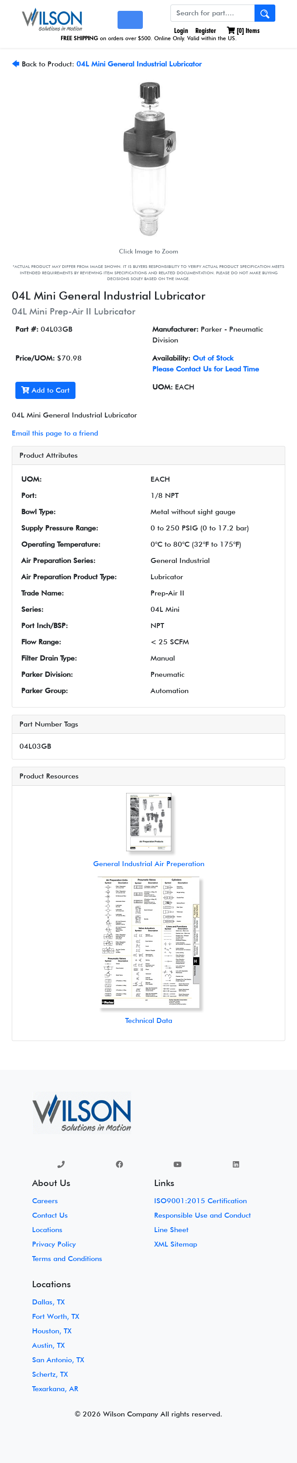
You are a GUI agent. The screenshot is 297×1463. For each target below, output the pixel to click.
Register (205, 30)
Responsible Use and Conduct (202, 1215)
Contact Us (50, 1215)
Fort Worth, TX (55, 1316)
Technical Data (148, 1020)
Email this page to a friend (55, 433)
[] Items (243, 30)
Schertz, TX (50, 1374)
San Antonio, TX (58, 1359)
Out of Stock (213, 358)
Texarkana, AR (55, 1388)
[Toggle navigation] (130, 20)
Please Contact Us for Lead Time (205, 369)
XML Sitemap (175, 1244)
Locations (47, 1229)
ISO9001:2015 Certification (200, 1200)
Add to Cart (45, 390)
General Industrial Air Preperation (148, 863)
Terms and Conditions (67, 1258)
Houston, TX (51, 1331)
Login (180, 30)
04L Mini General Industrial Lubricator (139, 64)
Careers (45, 1200)
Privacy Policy (54, 1244)
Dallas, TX (48, 1302)
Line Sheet (171, 1229)
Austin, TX (48, 1345)
